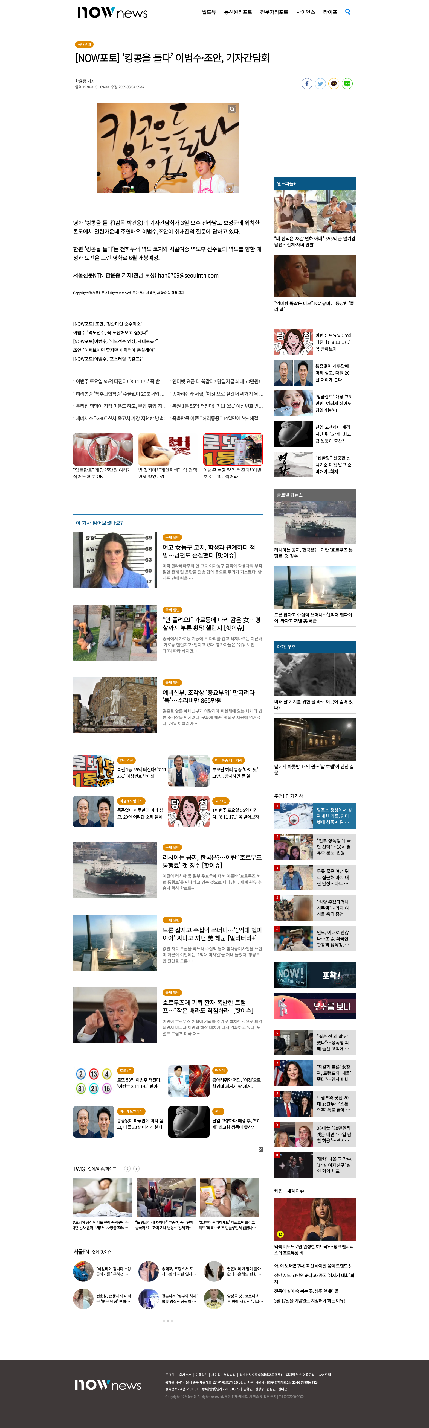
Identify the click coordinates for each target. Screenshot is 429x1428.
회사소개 (185, 1374)
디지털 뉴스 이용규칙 (300, 1374)
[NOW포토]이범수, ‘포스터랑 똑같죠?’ (108, 358)
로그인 (169, 1374)
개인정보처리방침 (223, 1374)
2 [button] (168, 1321)
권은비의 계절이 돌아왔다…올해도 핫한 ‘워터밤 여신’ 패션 (244, 1274)
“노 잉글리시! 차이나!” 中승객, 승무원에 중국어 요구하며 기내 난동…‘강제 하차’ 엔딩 (228, 1228)
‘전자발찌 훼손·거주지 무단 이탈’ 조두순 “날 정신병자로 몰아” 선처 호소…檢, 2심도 (100, 1228)
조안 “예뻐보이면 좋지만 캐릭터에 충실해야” (114, 350)
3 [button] (172, 1321)
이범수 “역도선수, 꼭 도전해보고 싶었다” (110, 332)
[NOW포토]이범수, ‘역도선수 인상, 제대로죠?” (115, 341)
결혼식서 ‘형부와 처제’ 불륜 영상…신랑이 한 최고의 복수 (180, 1301)
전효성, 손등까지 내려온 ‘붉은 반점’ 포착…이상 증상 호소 (113, 1301)
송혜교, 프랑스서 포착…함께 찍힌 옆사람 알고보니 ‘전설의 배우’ (180, 1274)
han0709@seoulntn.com (188, 275)
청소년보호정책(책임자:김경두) (261, 1374)
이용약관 (201, 1374)
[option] (100, 1206)
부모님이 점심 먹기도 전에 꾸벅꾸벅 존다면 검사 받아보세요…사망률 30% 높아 (163, 1228)
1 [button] (164, 1321)
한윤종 (80, 81)
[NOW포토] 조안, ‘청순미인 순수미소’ (107, 323)
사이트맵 (325, 1374)
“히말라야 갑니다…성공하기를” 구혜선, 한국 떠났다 (113, 1274)
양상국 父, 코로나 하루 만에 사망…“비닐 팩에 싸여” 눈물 (243, 1301)
